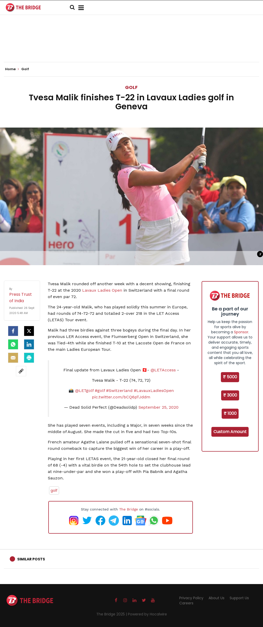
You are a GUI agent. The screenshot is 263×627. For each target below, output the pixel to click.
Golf (131, 87)
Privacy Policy (191, 598)
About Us (216, 598)
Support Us (239, 598)
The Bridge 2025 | (112, 614)
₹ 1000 (230, 413)
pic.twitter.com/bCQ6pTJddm (121, 397)
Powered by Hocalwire (147, 614)
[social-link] (21, 371)
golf (54, 490)
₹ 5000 (230, 377)
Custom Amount (230, 432)
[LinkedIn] (29, 344)
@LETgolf (84, 390)
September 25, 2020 (158, 407)
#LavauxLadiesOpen (154, 390)
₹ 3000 (230, 395)
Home (12, 69)
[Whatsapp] (13, 344)
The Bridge (128, 509)
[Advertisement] (131, 46)
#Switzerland (119, 390)
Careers (186, 603)
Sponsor (241, 332)
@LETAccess (163, 370)
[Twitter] (29, 331)
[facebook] (13, 331)
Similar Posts (31, 559)
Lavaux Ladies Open (102, 290)
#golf (100, 390)
